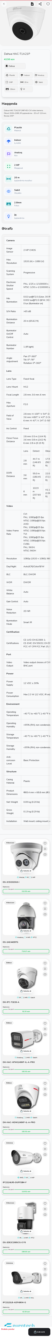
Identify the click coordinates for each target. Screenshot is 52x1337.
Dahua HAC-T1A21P (17, 54)
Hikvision (10, 843)
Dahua (9, 963)
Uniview (9, 1143)
